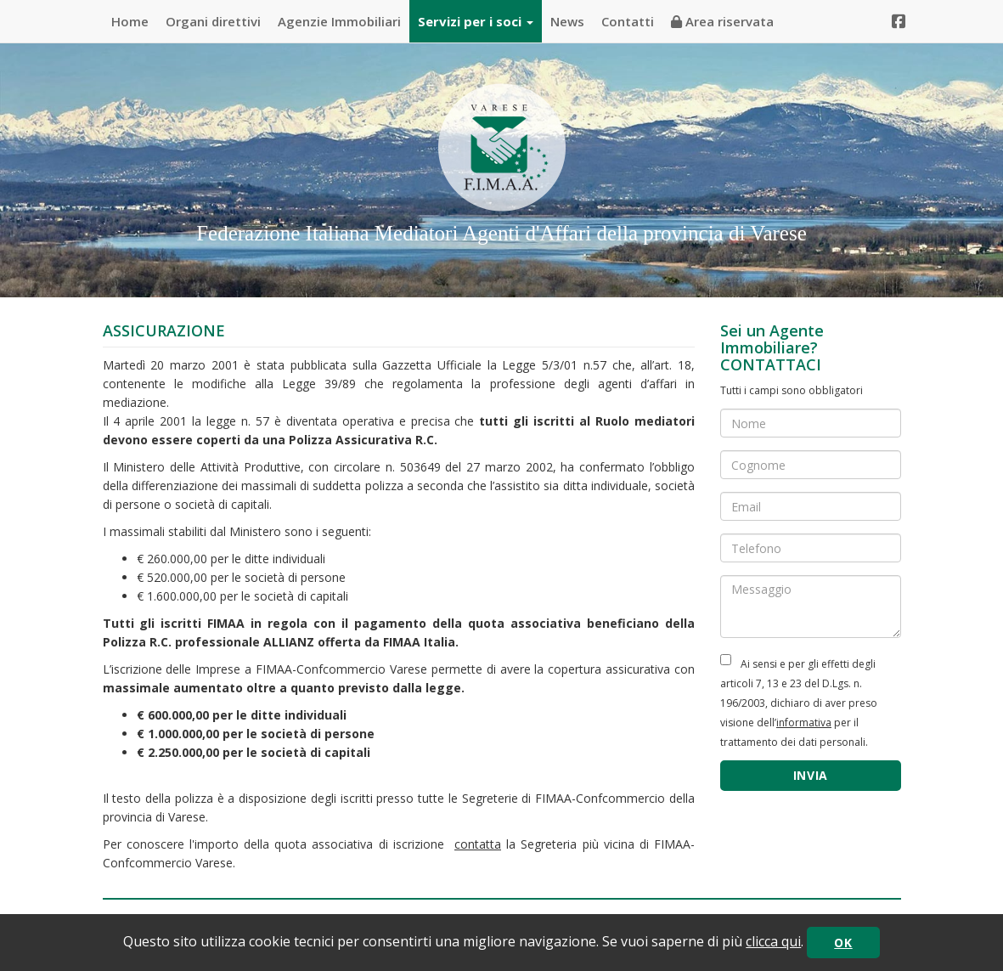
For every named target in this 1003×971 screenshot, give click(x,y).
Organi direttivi (213, 21)
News (567, 21)
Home (130, 21)
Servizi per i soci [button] (475, 21)
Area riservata (722, 21)
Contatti (627, 21)
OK (843, 942)
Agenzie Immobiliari (339, 21)
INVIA (811, 775)
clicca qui (773, 941)
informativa (803, 722)
